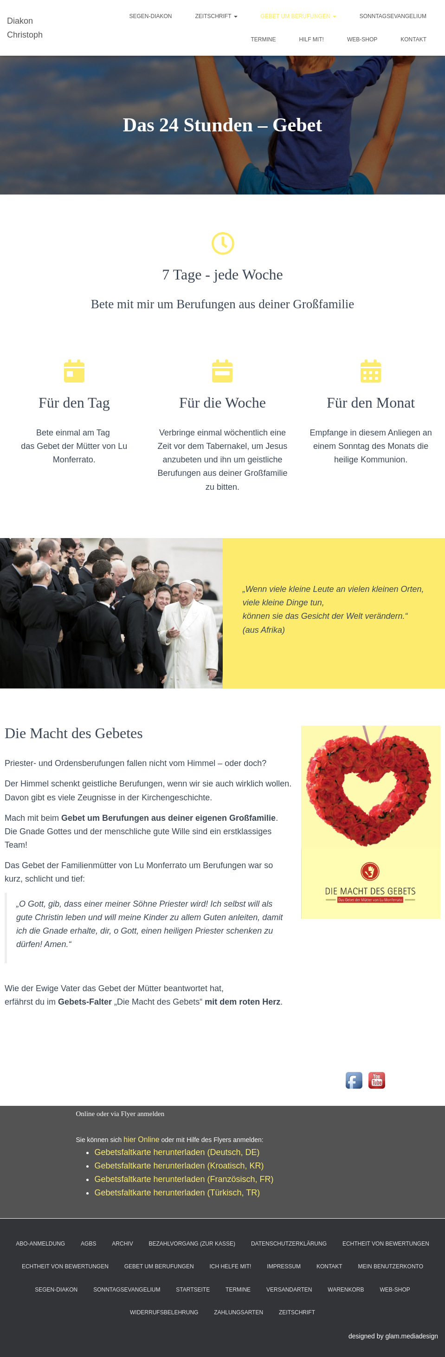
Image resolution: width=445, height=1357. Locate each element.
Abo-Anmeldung (40, 1243)
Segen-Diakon (150, 16)
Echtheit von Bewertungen (385, 1243)
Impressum (284, 1266)
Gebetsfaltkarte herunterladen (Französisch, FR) (183, 1179)
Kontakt (413, 39)
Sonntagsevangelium (393, 16)
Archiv (122, 1243)
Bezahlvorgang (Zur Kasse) (192, 1243)
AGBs (88, 1243)
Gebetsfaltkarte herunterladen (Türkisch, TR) (177, 1192)
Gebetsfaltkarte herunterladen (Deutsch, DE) (176, 1152)
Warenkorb (346, 1289)
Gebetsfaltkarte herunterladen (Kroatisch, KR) (179, 1165)
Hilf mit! (311, 39)
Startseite (193, 1289)
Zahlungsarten (238, 1312)
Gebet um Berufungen (298, 16)
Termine (263, 39)
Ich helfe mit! (230, 1266)
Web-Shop (362, 39)
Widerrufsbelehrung (164, 1312)
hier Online (141, 1139)
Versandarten (289, 1289)
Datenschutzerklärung (289, 1243)
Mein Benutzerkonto (390, 1266)
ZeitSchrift (216, 16)
